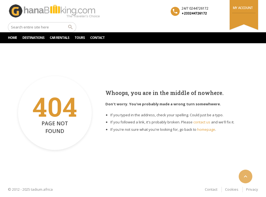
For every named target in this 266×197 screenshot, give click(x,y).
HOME (12, 37)
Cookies (231, 189)
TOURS (80, 37)
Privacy (252, 189)
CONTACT (97, 37)
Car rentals (59, 37)
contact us (201, 122)
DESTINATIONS (33, 37)
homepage (206, 129)
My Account (243, 7)
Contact (211, 189)
